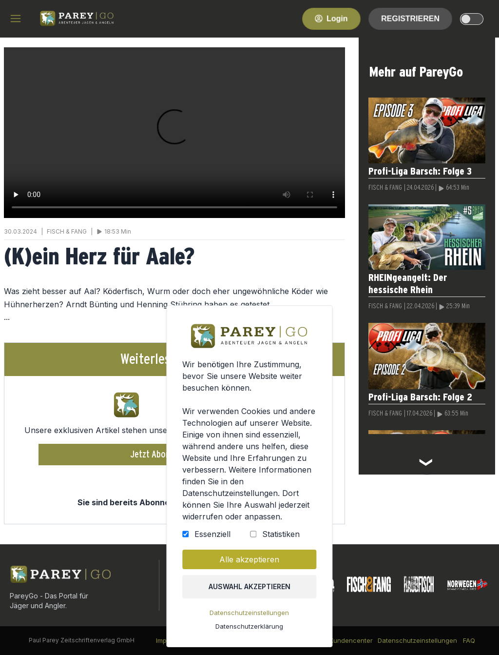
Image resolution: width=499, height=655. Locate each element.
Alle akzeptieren (249, 559)
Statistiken (281, 534)
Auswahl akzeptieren (249, 586)
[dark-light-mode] (471, 19)
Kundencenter (351, 640)
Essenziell (212, 534)
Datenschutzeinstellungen (249, 612)
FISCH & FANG (385, 187)
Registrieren (410, 18)
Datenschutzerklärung (249, 626)
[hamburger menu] (15, 18)
